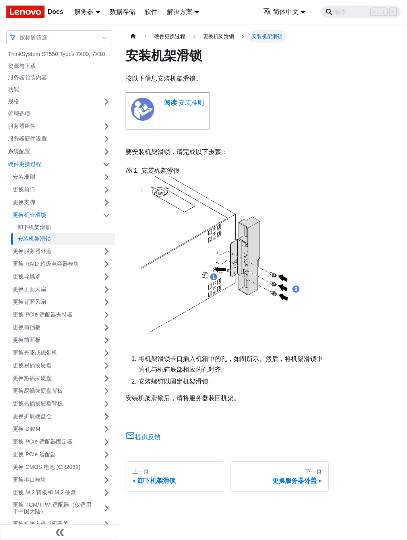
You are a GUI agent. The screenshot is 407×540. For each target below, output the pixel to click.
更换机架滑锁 (29, 215)
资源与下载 (22, 66)
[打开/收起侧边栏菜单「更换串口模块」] (106, 480)
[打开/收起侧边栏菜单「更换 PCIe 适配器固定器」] (106, 442)
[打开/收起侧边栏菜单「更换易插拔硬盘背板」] (106, 391)
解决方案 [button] (179, 11)
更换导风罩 (27, 276)
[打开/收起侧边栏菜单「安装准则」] (106, 177)
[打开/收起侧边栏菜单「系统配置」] (106, 151)
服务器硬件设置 (27, 138)
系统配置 (19, 151)
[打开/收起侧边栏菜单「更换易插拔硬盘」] (106, 365)
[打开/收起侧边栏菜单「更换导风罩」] (106, 276)
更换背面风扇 (29, 302)
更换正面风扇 (29, 289)
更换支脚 (24, 202)
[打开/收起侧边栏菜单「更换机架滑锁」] (106, 215)
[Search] (361, 12)
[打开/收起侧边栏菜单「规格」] (106, 101)
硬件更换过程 (24, 164)
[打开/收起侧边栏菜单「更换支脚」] (106, 202)
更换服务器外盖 (32, 251)
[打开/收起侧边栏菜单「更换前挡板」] (106, 327)
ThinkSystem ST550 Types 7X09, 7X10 (56, 54)
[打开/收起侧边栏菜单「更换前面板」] (106, 340)
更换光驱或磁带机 (35, 352)
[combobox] (20, 37)
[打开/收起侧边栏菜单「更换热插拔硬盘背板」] (106, 403)
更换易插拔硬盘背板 (38, 391)
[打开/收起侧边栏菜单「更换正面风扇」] (106, 289)
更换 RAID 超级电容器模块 (46, 263)
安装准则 (24, 177)
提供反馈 (143, 437)
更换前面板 (27, 340)
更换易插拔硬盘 (32, 365)
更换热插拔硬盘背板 (38, 403)
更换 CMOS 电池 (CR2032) (46, 467)
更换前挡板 (27, 327)
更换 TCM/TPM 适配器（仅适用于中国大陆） (52, 508)
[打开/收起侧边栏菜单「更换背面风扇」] (106, 302)
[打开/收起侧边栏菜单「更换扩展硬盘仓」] (106, 416)
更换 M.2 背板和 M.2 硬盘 (44, 492)
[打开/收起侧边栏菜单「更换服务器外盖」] (106, 251)
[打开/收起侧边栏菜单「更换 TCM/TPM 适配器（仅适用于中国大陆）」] (106, 508)
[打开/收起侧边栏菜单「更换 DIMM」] (106, 429)
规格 (13, 101)
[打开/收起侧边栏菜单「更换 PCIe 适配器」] (106, 454)
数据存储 (122, 11)
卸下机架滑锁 (34, 227)
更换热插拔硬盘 (32, 378)
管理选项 (19, 113)
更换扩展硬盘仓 (32, 416)
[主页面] (133, 36)
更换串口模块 (29, 479)
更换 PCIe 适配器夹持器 (43, 314)
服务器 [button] (83, 11)
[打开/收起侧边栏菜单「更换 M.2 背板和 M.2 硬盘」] (106, 492)
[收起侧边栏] (59, 532)
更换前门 (24, 189)
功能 (13, 89)
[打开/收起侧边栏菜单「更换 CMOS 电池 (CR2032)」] (106, 467)
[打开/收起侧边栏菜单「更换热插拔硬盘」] (106, 378)
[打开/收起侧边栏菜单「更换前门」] (106, 189)
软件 (151, 11)
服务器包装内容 (27, 77)
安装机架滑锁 (34, 238)
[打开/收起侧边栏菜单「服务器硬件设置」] (106, 139)
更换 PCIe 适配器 (34, 454)
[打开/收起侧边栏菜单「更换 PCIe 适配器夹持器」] (106, 315)
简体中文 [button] (280, 11)
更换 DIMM (26, 429)
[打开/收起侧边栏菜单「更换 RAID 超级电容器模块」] (106, 264)
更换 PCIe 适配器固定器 (43, 441)
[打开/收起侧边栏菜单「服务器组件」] (106, 126)
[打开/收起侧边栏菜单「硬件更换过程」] (106, 164)
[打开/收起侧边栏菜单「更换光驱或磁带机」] (106, 353)
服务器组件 (22, 126)
